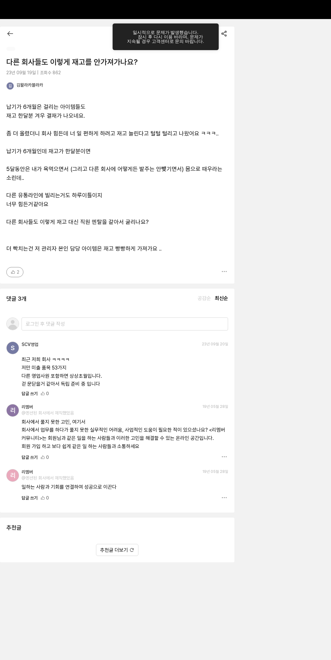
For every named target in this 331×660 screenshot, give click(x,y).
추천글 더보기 (117, 550)
